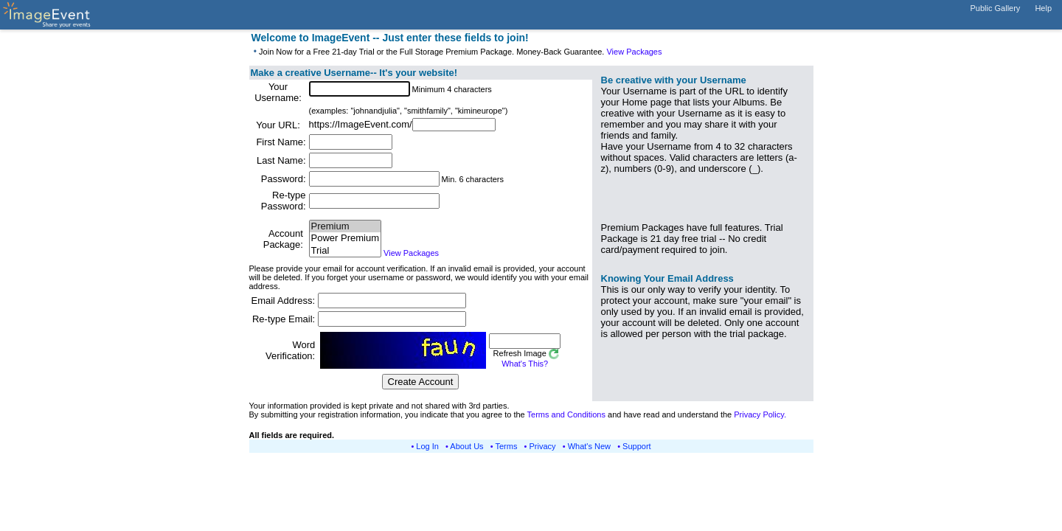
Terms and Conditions (566, 414)
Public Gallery (996, 8)
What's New (589, 446)
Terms (507, 446)
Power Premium (345, 238)
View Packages (634, 51)
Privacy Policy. (760, 414)
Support (636, 446)
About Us (466, 446)
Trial (345, 251)
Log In (427, 446)
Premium (345, 227)
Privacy (543, 446)
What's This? (525, 363)
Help (1043, 8)
